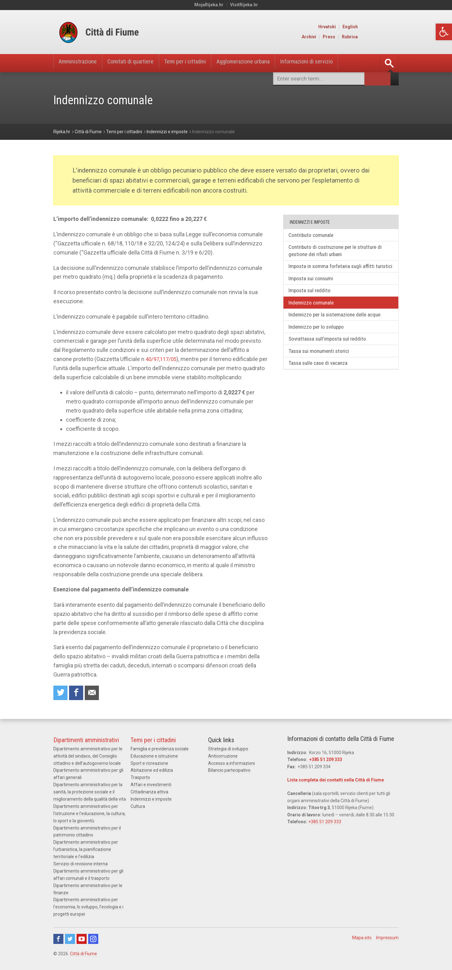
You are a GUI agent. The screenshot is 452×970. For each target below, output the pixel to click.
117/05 (170, 359)
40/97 (153, 359)
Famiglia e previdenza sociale (160, 749)
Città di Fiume (83, 950)
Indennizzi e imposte (151, 798)
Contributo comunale (313, 235)
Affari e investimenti (151, 784)
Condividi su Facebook (77, 693)
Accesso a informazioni (231, 763)
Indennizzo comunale (313, 313)
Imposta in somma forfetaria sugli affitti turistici (334, 271)
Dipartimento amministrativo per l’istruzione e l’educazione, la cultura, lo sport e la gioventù (89, 813)
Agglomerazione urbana (263, 63)
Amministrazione (80, 63)
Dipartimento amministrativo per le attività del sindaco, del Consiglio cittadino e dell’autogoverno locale (87, 756)
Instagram (93, 936)
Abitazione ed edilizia (152, 770)
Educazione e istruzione (154, 756)
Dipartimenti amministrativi (86, 741)
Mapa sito (362, 934)
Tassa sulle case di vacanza (321, 377)
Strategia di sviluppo (228, 749)
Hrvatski (368, 27)
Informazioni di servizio (333, 63)
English (391, 27)
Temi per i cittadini (199, 63)
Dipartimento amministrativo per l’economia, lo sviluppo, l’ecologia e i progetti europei (88, 904)
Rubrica (391, 37)
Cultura (138, 805)
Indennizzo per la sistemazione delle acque (338, 326)
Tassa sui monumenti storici (322, 364)
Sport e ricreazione (149, 763)
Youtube (82, 936)
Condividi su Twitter (60, 693)
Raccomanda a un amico (94, 693)
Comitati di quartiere (139, 63)
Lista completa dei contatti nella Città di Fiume (335, 780)
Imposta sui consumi (313, 288)
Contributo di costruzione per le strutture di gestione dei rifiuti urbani (339, 252)
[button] (444, 32)
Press (370, 37)
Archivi (350, 37)
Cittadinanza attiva (149, 791)
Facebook (58, 936)
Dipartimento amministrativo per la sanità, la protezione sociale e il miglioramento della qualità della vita (89, 792)
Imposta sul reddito (312, 301)
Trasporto (140, 777)
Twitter (70, 936)
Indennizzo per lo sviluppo (319, 339)
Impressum (387, 934)
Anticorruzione (223, 756)
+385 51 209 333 (325, 760)
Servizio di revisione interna (80, 862)
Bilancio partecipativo (229, 770)
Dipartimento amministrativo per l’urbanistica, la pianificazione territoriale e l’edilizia (85, 848)
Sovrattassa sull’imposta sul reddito (330, 351)
